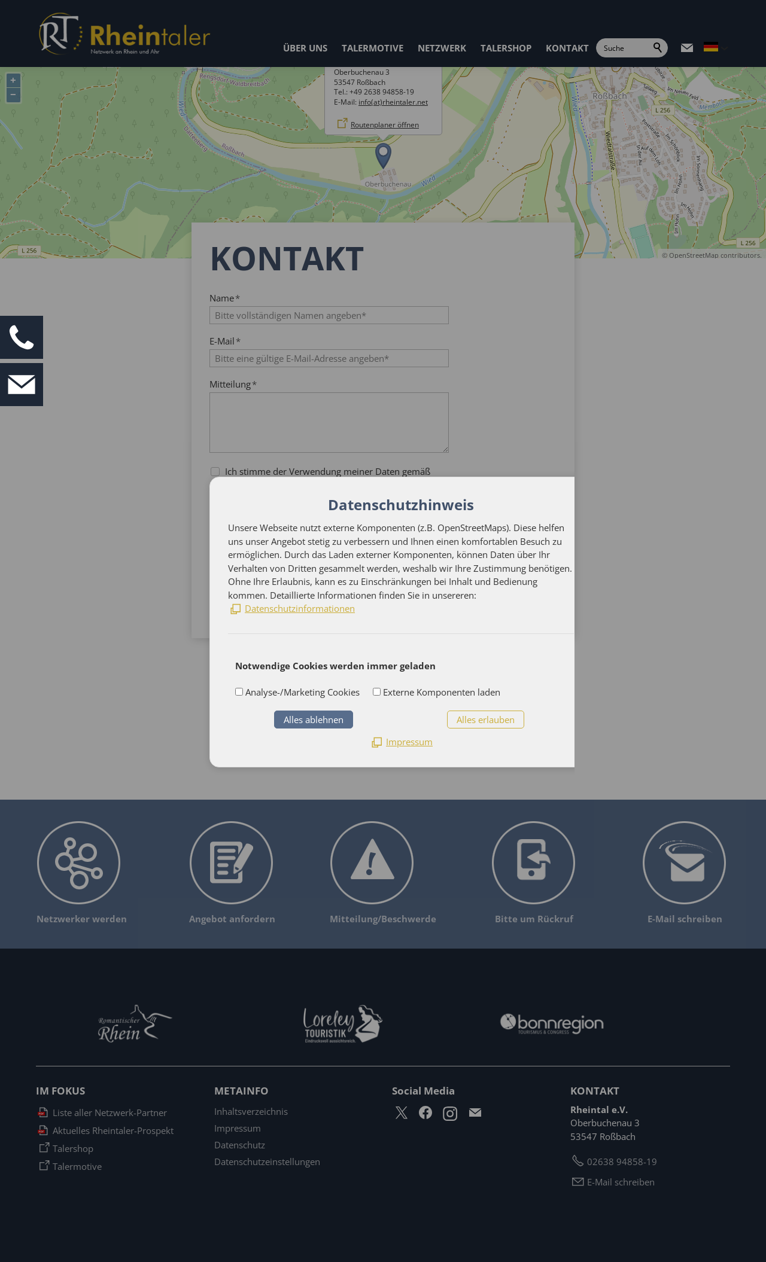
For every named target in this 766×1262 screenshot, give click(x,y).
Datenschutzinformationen (300, 608)
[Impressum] (401, 742)
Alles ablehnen (314, 720)
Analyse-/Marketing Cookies (301, 692)
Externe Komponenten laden (440, 692)
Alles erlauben (486, 720)
